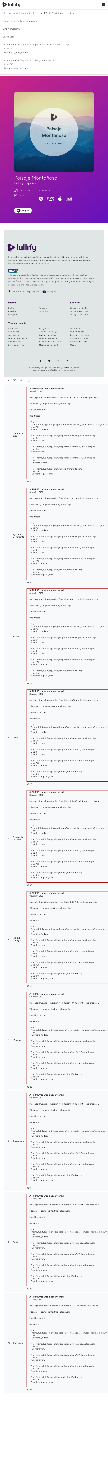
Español (12, 311)
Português (13, 314)
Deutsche (43, 311)
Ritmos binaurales (79, 338)
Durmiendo (13, 328)
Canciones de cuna (79, 335)
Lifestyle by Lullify (79, 308)
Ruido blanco (14, 341)
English (11, 308)
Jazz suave (13, 335)
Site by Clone (68, 370)
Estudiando (13, 332)
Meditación (75, 328)
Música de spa (77, 332)
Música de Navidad (48, 345)
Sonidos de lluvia (78, 341)
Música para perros (17, 338)
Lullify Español (25, 183)
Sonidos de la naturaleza (51, 341)
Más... (73, 345)
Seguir (25, 210)
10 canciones (23, 190)
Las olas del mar (16, 345)
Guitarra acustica (47, 335)
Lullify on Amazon (79, 314)
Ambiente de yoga (48, 332)
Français (43, 308)
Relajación (44, 328)
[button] (103, 4)
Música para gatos (48, 338)
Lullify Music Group (79, 311)
